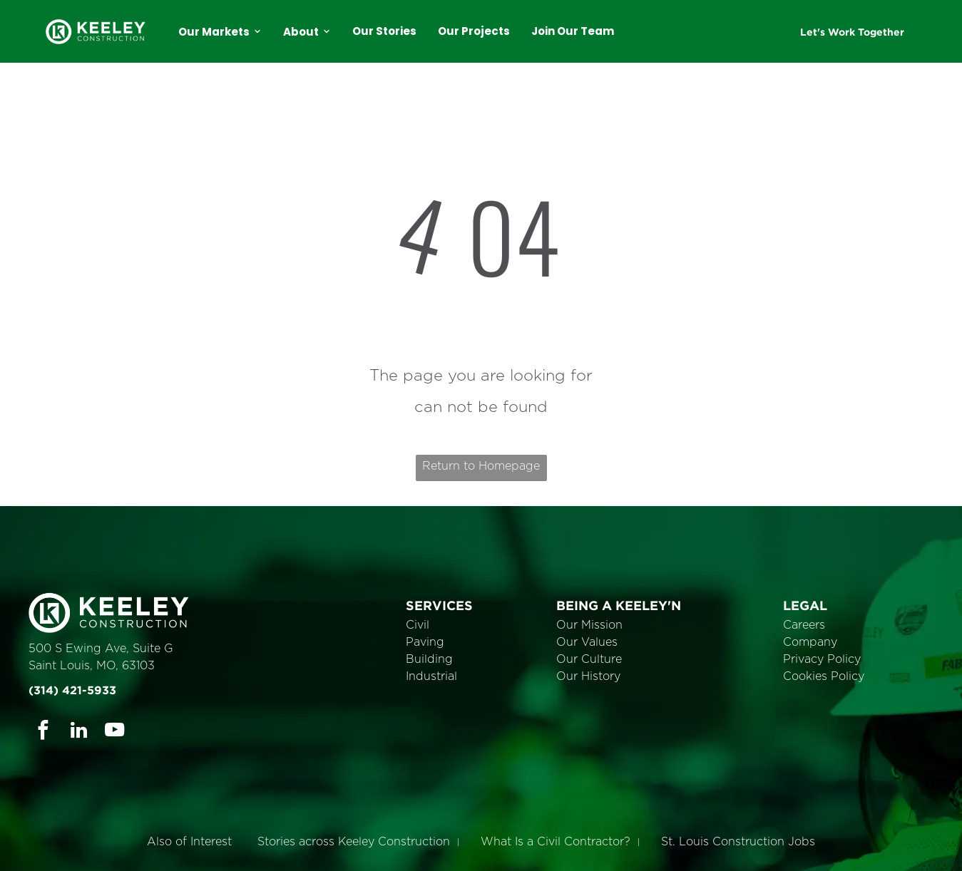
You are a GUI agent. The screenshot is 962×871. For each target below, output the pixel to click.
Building (429, 659)
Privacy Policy (822, 659)
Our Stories (384, 31)
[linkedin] (78, 732)
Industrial (431, 676)
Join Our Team (572, 31)
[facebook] (43, 732)
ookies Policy (828, 676)
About (307, 31)
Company (810, 642)
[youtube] (114, 732)
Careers (804, 625)
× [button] (949, 839)
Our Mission (589, 625)
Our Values (587, 642)
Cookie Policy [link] (581, 849)
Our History (588, 676)
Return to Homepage (481, 466)
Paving (425, 642)
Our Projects (474, 31)
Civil (417, 625)
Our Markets (220, 31)
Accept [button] (660, 849)
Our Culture (589, 659)
